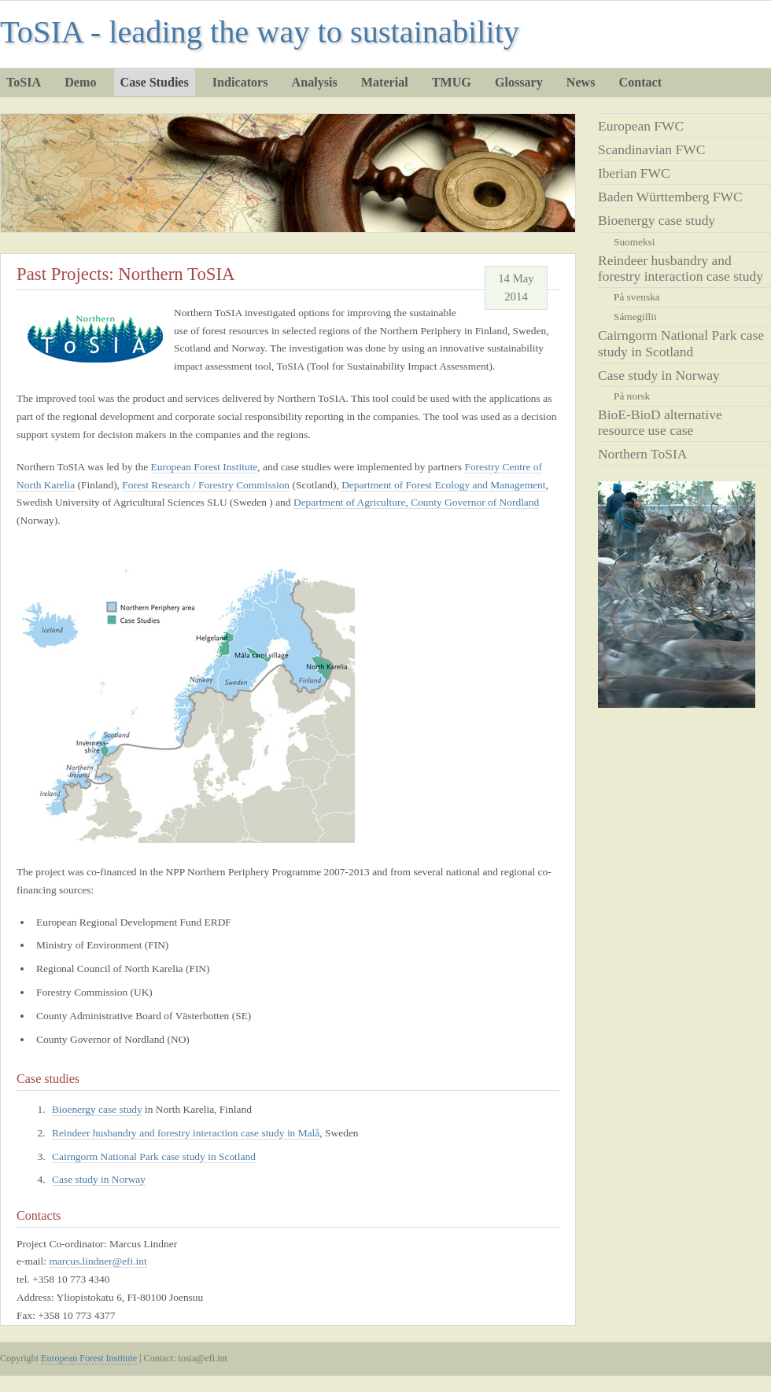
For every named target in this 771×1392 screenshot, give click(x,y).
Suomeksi (634, 242)
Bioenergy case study (656, 220)
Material (384, 82)
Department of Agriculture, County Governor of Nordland (416, 502)
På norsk (632, 396)
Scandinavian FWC (651, 149)
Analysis (315, 82)
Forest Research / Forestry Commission (206, 485)
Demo (80, 82)
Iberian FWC (634, 173)
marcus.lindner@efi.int (97, 1261)
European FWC (641, 126)
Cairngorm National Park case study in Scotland (154, 1156)
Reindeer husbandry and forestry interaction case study (680, 268)
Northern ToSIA (642, 454)
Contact (640, 82)
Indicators (240, 82)
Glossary (519, 82)
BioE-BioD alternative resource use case (660, 422)
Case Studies (154, 82)
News (581, 82)
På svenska (637, 297)
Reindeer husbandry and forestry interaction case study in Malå (185, 1133)
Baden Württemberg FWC (670, 196)
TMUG (451, 82)
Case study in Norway (659, 375)
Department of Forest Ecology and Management (443, 485)
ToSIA (23, 82)
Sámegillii (635, 316)
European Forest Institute (204, 467)
